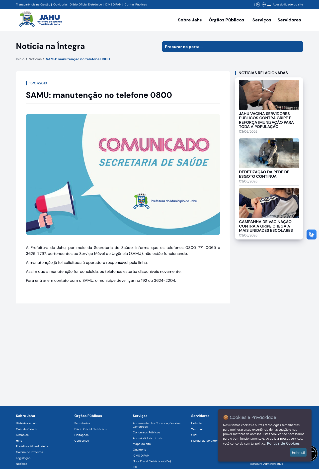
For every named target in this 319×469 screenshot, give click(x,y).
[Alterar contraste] (269, 5)
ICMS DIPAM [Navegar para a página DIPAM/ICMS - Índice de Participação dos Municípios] (113, 4)
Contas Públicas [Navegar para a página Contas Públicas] (136, 4)
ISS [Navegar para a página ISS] (135, 467)
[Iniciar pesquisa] (297, 46)
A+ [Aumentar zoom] (258, 4)
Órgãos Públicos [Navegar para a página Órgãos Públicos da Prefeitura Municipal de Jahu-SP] (88, 415)
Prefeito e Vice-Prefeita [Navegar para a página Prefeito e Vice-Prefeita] (32, 446)
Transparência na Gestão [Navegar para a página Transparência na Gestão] (33, 4)
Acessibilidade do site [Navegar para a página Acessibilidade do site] (288, 4)
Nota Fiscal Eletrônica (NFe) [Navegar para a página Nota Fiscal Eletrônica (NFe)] (152, 461)
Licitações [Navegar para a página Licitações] (81, 435)
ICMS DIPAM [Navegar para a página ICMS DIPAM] (141, 456)
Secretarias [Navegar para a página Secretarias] (82, 423)
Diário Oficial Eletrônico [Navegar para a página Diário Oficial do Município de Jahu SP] (86, 4)
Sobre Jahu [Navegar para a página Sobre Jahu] (190, 20)
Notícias (35, 59)
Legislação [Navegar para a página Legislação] (23, 458)
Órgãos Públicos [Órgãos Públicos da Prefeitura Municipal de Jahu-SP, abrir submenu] (226, 20)
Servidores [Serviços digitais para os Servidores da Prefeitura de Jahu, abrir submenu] (289, 20)
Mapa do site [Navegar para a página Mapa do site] (142, 444)
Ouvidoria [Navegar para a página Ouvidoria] (139, 450)
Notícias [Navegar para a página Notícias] (21, 464)
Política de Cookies (283, 443)
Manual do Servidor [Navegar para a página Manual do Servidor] (204, 441)
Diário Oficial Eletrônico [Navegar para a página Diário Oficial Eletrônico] (90, 429)
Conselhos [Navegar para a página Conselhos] (81, 441)
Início (20, 59)
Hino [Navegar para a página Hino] (19, 441)
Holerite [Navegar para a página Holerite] (196, 423)
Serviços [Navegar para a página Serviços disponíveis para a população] (261, 20)
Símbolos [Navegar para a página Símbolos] (22, 435)
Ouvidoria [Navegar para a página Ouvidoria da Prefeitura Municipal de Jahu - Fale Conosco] (60, 4)
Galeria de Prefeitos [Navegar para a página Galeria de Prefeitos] (29, 452)
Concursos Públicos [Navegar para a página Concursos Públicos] (146, 432)
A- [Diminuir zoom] (263, 4)
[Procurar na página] (227, 46)
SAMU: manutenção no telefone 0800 (78, 59)
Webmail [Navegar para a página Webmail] (197, 429)
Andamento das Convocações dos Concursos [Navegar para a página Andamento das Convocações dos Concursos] (156, 424)
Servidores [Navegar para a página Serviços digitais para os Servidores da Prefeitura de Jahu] (200, 415)
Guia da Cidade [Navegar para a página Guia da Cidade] (26, 429)
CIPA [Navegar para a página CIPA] (194, 435)
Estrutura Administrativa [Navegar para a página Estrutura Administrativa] (266, 464)
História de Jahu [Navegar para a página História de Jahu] (27, 423)
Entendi (298, 452)
